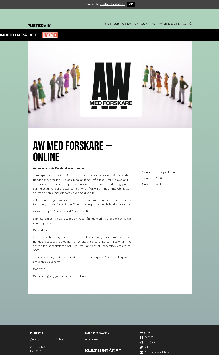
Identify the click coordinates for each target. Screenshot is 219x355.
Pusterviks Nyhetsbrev (154, 352)
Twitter (145, 347)
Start (116, 23)
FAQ (184, 23)
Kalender (127, 23)
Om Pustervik (142, 23)
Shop (108, 23)
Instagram (147, 342)
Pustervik (57, 23)
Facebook (69, 218)
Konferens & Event (169, 23)
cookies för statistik (112, 4)
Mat (154, 23)
